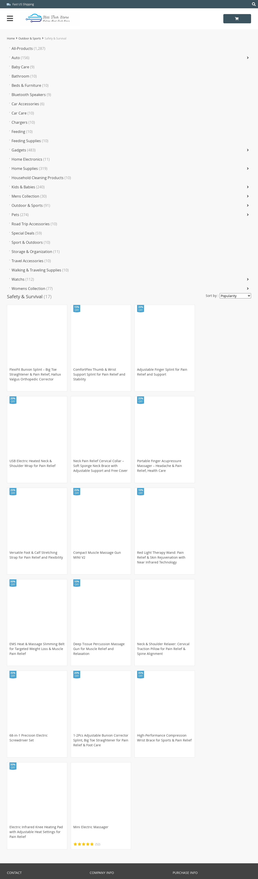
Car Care (23, 113)
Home (11, 38)
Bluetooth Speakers (31, 94)
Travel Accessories (31, 260)
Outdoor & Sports (29, 38)
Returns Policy (184, 791)
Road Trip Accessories (34, 223)
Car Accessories (28, 103)
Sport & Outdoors (31, 242)
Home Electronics (31, 159)
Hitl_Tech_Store (129, 871)
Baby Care (23, 66)
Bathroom (24, 76)
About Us (97, 780)
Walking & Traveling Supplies (40, 270)
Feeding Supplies (30, 140)
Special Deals (27, 233)
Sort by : (212, 295)
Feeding (22, 131)
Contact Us (15, 817)
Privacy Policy (100, 786)
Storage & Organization (36, 251)
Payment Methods (187, 780)
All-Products (28, 48)
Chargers (23, 122)
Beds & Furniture (30, 85)
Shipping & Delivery (188, 786)
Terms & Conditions (105, 791)
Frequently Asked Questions (28, 822)
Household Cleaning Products (41, 177)
